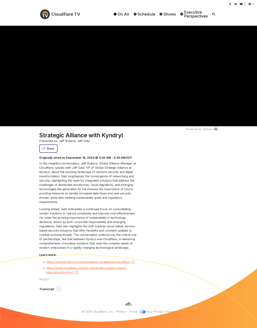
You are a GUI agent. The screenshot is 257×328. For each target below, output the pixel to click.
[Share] (48, 148)
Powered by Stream (201, 129)
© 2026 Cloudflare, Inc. (98, 311)
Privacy (121, 311)
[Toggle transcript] (59, 289)
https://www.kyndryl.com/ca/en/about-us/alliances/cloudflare (90, 262)
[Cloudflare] (128, 307)
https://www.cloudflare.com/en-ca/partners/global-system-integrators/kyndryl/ (86, 270)
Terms (133, 311)
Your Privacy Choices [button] (160, 311)
